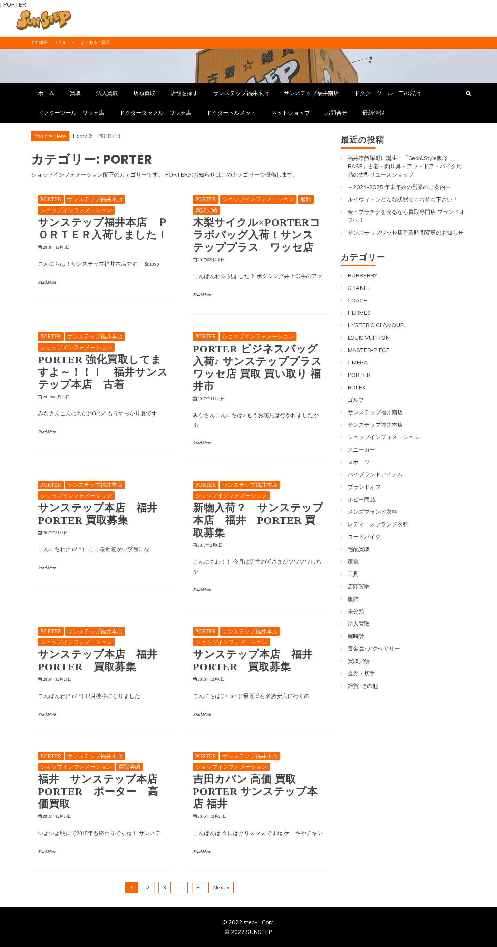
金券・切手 (361, 673)
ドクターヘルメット (231, 112)
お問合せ (336, 112)
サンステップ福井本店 (241, 92)
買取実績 (206, 210)
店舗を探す (184, 92)
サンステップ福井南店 (311, 92)
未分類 (356, 611)
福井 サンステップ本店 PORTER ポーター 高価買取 (103, 791)
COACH (358, 300)
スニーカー (361, 449)
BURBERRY (362, 275)
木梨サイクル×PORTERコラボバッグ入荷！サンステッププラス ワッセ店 (257, 235)
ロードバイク (364, 536)
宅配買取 (359, 549)
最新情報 (373, 112)
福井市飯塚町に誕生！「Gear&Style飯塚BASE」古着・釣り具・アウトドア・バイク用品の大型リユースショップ (405, 166)
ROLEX (357, 387)
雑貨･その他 (363, 685)
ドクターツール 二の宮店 (387, 92)
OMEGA (358, 362)
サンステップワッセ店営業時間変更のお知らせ (406, 232)
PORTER (50, 199)
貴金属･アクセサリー (374, 648)
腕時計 (356, 636)
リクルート (64, 42)
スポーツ (359, 461)
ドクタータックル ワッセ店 (155, 112)
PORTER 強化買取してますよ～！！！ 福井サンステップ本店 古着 (103, 372)
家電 (353, 561)
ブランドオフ (364, 486)
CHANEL (359, 287)
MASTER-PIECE (368, 350)
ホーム (46, 92)
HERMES (359, 312)
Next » (221, 887)
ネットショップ (290, 112)
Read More (47, 282)
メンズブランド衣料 (372, 511)
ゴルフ (356, 399)
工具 (353, 573)
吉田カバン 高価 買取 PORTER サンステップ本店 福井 (255, 791)
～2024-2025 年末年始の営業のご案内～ (399, 186)
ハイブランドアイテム (375, 474)
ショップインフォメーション (76, 210)
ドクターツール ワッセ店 (71, 112)
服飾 (305, 199)
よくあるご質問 (95, 42)
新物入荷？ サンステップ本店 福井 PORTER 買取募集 (258, 520)
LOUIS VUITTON (369, 337)
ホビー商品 (361, 499)
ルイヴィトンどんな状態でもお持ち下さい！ (403, 199)
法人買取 (107, 92)
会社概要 (39, 42)
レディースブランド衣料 (378, 524)
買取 (75, 92)
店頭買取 (144, 92)
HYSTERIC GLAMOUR (376, 325)
